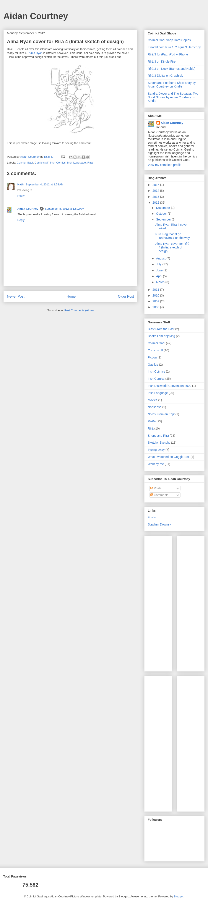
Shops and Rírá (158, 435)
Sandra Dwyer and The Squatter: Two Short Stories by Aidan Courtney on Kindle (173, 97)
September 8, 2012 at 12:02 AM (64, 208)
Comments (159, 495)
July (159, 264)
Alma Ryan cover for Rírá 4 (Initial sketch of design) (172, 247)
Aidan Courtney (35, 16)
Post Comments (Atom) (79, 310)
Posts (155, 488)
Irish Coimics (156, 371)
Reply (20, 195)
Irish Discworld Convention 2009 (169, 386)
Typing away (156, 449)
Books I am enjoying (161, 336)
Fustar (152, 517)
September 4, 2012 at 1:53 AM (45, 184)
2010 (156, 295)
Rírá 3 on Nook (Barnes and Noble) (171, 68)
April (159, 276)
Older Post (126, 296)
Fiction (152, 357)
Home (71, 296)
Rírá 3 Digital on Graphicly (165, 75)
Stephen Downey (159, 524)
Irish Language (76, 162)
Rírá (90, 162)
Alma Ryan (35, 53)
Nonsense (154, 407)
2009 (156, 301)
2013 (156, 196)
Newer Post (15, 296)
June (159, 270)
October (162, 213)
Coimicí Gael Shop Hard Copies (169, 40)
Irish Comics (58, 162)
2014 (156, 190)
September (164, 219)
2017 (156, 185)
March (160, 282)
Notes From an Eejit (161, 414)
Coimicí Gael (25, 162)
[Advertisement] (161, 602)
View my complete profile (164, 165)
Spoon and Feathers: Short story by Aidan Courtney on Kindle (172, 84)
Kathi (20, 184)
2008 (156, 307)
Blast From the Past (161, 329)
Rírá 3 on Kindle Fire (162, 61)
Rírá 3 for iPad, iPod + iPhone (168, 54)
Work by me (156, 464)
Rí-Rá (152, 421)
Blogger (178, 896)
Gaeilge (153, 364)
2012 (156, 202)
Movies (152, 400)
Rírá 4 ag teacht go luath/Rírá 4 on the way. (172, 236)
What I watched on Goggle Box (169, 457)
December (163, 207)
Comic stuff (41, 162)
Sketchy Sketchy (159, 442)
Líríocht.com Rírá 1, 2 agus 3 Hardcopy (174, 47)
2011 (156, 289)
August (161, 258)
